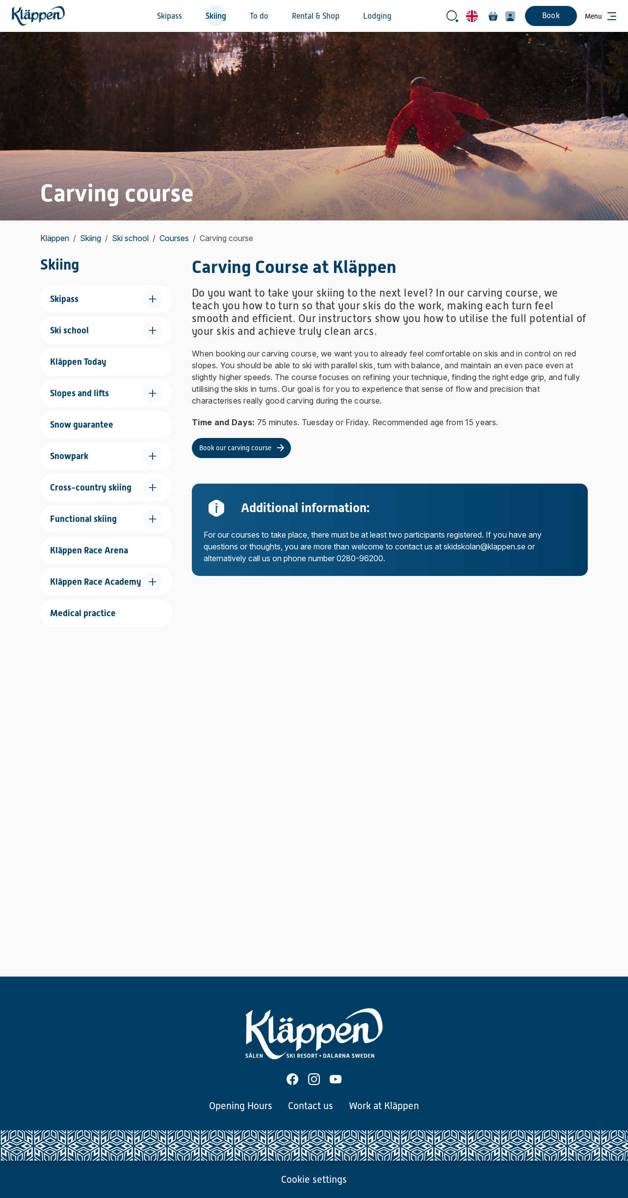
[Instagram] (314, 1079)
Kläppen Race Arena (89, 550)
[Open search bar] (452, 16)
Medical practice (83, 613)
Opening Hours (240, 1105)
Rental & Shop (316, 16)
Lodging (377, 16)
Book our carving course (235, 448)
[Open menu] (600, 16)
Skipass (169, 16)
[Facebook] (292, 1079)
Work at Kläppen (384, 1105)
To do (259, 16)
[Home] (38, 16)
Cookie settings (314, 1179)
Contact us (310, 1105)
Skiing (216, 16)
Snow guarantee (81, 424)
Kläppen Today (78, 361)
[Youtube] (335, 1079)
